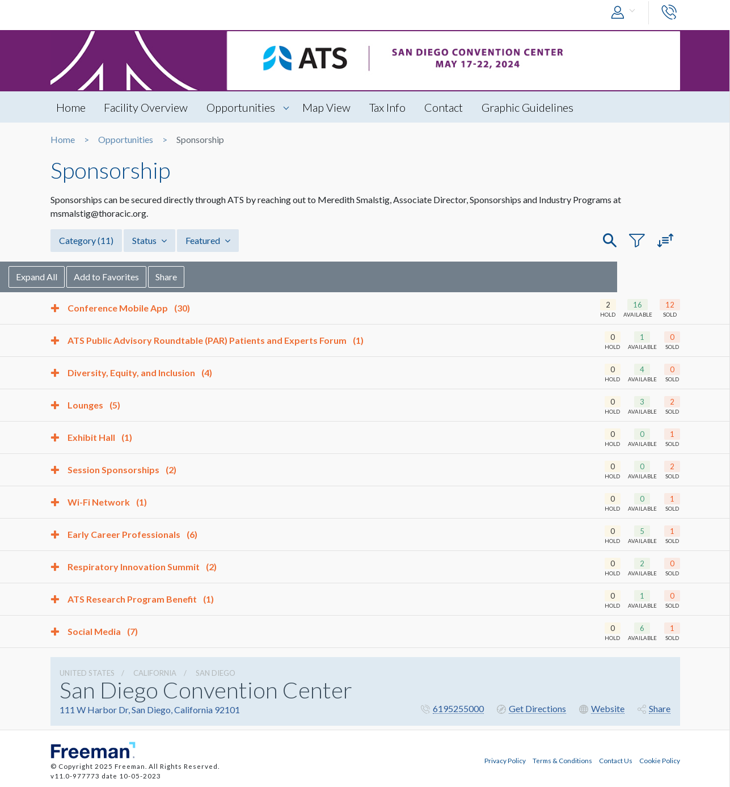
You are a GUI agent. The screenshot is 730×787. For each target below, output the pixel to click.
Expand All (78, 276)
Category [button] (86, 240)
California (154, 672)
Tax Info (388, 107)
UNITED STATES (87, 672)
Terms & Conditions (562, 760)
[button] (625, 12)
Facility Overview (146, 107)
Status (149, 240)
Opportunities (241, 107)
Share (208, 276)
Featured (207, 240)
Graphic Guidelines (528, 107)
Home (71, 107)
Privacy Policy (505, 760)
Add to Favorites (148, 276)
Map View (327, 107)
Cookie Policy (659, 760)
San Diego (215, 672)
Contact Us (615, 760)
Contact (444, 107)
